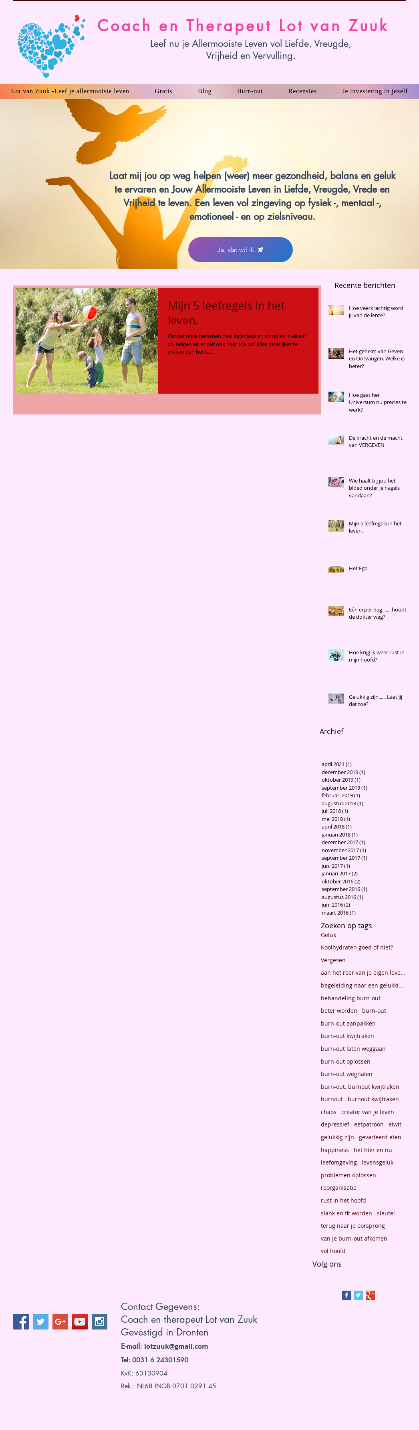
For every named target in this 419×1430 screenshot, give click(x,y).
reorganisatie (339, 1187)
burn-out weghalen (347, 1074)
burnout (332, 1099)
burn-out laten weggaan (353, 1048)
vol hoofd (333, 1251)
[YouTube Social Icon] (80, 1321)
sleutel (386, 1213)
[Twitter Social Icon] (40, 1321)
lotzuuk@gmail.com (176, 1346)
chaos (328, 1112)
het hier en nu (373, 1150)
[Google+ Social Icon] (60, 1321)
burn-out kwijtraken (347, 1036)
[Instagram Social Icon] (99, 1321)
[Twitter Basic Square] (358, 1295)
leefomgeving (339, 1162)
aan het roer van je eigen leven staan (363, 972)
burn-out (374, 1010)
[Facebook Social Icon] (21, 1321)
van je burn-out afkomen (354, 1238)
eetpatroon (369, 1124)
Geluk (328, 935)
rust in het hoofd (343, 1200)
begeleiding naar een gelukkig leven (363, 985)
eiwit (395, 1124)
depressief (335, 1124)
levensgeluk (377, 1162)
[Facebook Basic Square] (346, 1295)
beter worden (339, 1010)
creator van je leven (367, 1112)
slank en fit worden (346, 1213)
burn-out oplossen (346, 1061)
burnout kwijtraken (373, 1099)
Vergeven (333, 960)
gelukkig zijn (337, 1137)
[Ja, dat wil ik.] (240, 249)
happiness (335, 1150)
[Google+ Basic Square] (370, 1295)
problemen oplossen (348, 1175)
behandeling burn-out (351, 998)
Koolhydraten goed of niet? (357, 947)
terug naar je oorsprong (353, 1225)
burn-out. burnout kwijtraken (360, 1086)
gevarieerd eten (380, 1137)
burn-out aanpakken (348, 1023)
